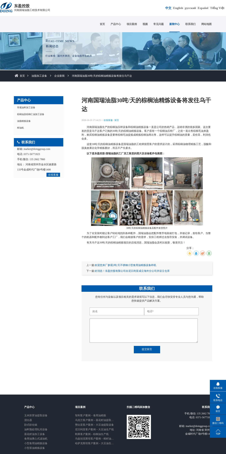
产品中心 (116, 24)
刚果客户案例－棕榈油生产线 (92, 434)
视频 (145, 24)
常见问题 (158, 24)
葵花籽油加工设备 (34, 434)
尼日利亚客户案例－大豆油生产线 (94, 429)
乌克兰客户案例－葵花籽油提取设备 (95, 420)
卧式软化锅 (30, 424)
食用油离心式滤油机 (35, 438)
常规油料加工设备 (26, 107)
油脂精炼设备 (24, 121)
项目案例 (132, 24)
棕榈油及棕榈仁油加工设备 (30, 114)
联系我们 (190, 24)
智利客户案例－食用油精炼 (90, 415)
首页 (102, 24)
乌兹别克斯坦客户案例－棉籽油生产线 (97, 438)
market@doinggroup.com (37, 149)
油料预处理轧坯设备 (35, 429)
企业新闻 (59, 75)
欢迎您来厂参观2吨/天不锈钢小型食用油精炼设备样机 (125, 265)
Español (203, 8)
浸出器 (28, 420)
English (178, 8)
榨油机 (20, 128)
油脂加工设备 (39, 75)
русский (190, 8)
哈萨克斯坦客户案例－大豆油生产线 (95, 443)
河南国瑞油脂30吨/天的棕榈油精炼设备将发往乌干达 (102, 75)
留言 (116, 120)
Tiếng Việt (217, 8)
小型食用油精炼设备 (35, 443)
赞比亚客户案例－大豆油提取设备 (94, 424)
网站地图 (206, 24)
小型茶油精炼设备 (34, 448)
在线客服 (53, 174)
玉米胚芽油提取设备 (35, 415)
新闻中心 (174, 24)
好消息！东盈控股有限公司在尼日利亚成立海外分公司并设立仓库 (132, 271)
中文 (168, 8)
